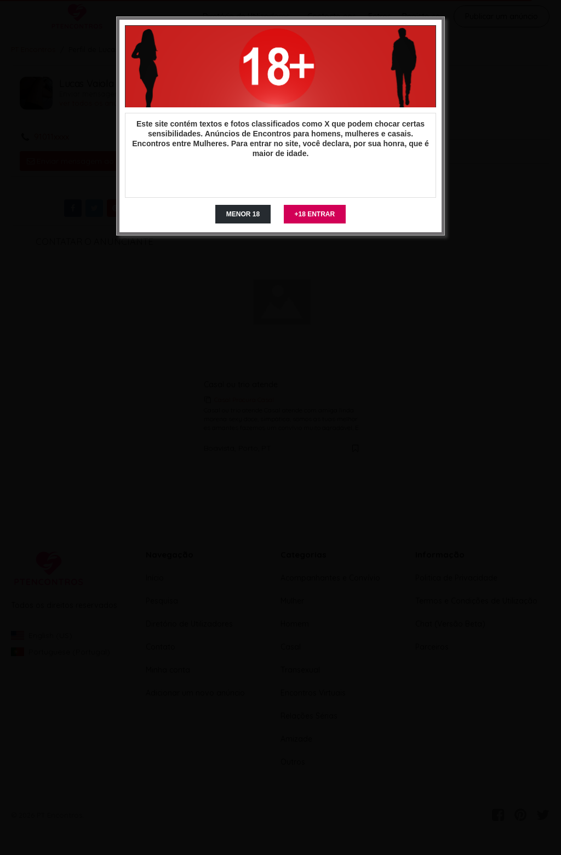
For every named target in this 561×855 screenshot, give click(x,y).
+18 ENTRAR (315, 214)
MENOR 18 (243, 214)
